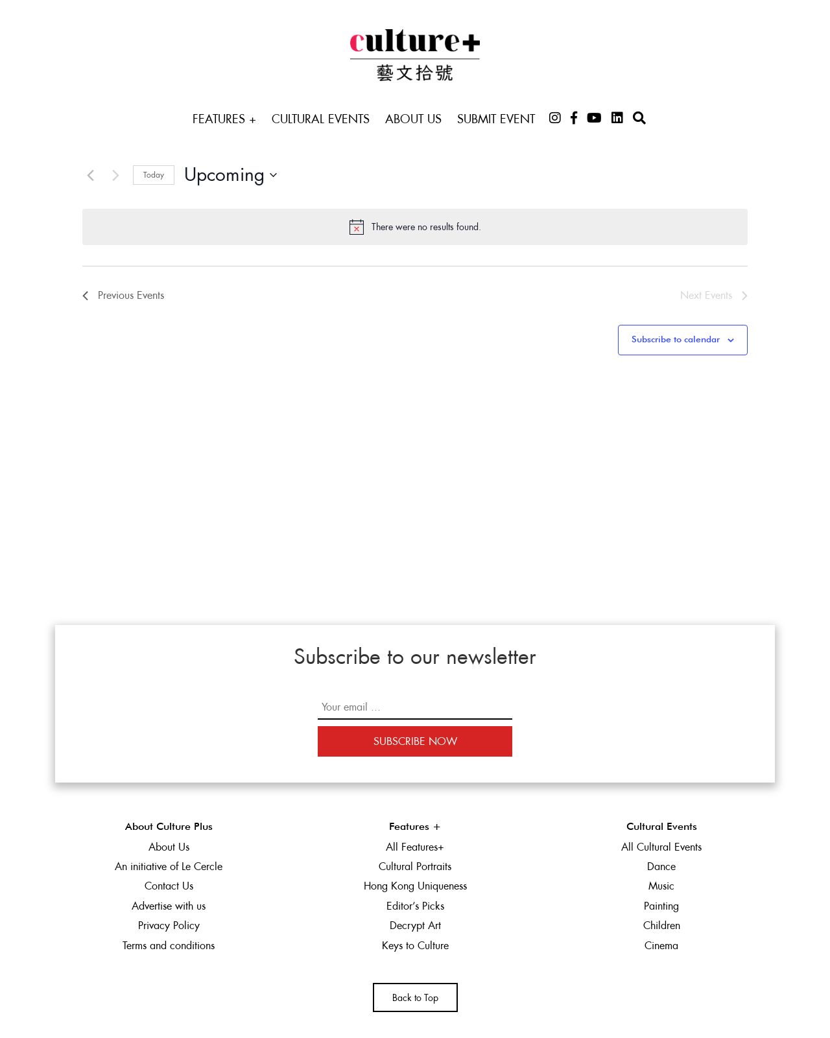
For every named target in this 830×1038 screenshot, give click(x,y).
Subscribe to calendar (676, 339)
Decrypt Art (415, 925)
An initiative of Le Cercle (168, 866)
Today (153, 175)
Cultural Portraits (415, 866)
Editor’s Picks (415, 906)
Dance (661, 866)
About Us (413, 119)
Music (661, 886)
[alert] (415, 227)
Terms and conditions (169, 945)
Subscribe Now (415, 741)
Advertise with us (169, 906)
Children (661, 925)
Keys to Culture (415, 945)
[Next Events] (115, 175)
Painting (661, 906)
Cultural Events (321, 119)
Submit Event (496, 119)
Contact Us (169, 886)
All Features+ (415, 847)
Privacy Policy (169, 925)
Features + (224, 119)
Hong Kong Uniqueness (415, 886)
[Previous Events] (90, 175)
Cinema (661, 945)
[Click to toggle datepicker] (230, 175)
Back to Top (415, 998)
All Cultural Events (661, 847)
